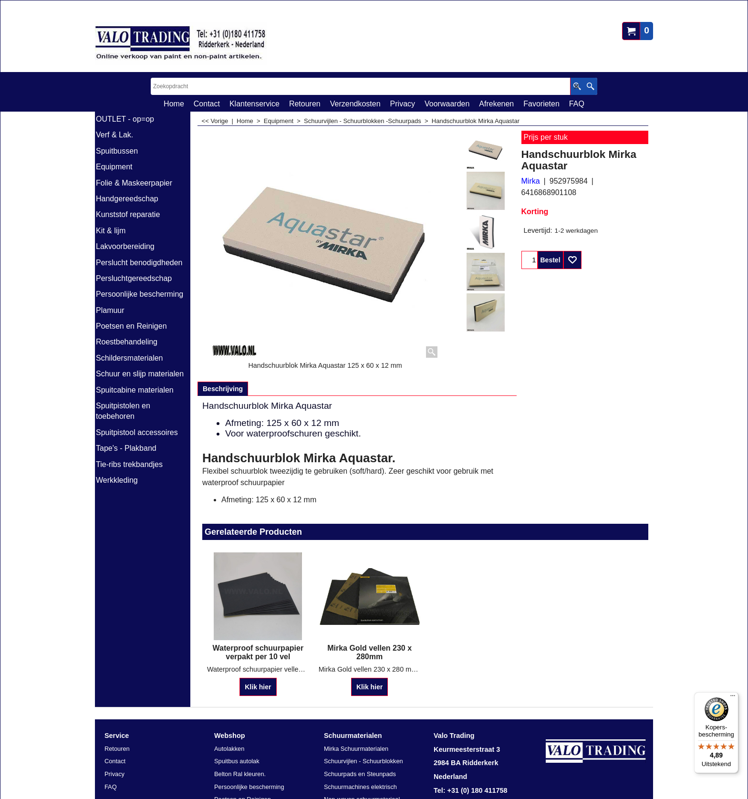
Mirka (530, 181)
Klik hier (258, 687)
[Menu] (732, 698)
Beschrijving (223, 389)
